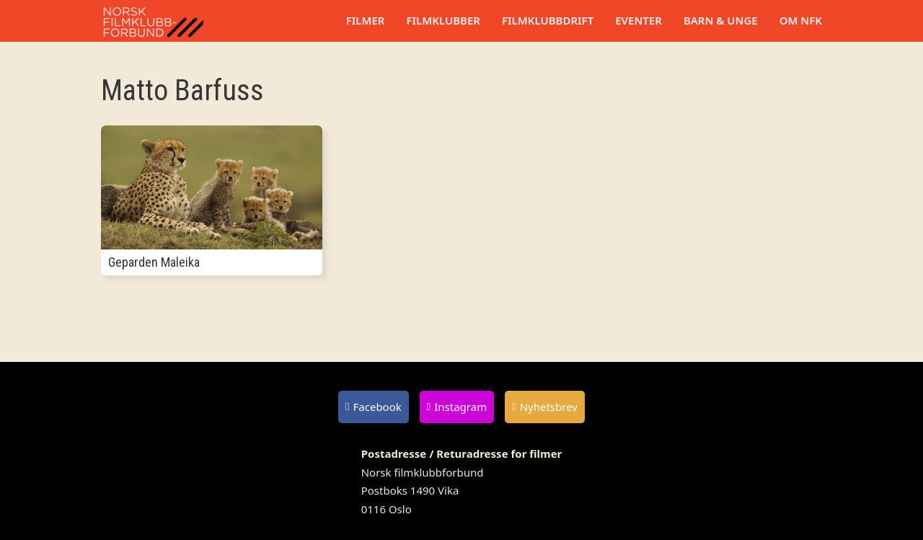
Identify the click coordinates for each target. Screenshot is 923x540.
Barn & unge (721, 20)
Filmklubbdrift (547, 20)
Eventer (638, 20)
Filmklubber (443, 20)
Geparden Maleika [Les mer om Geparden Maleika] (154, 262)
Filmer (365, 20)
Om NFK (801, 20)
